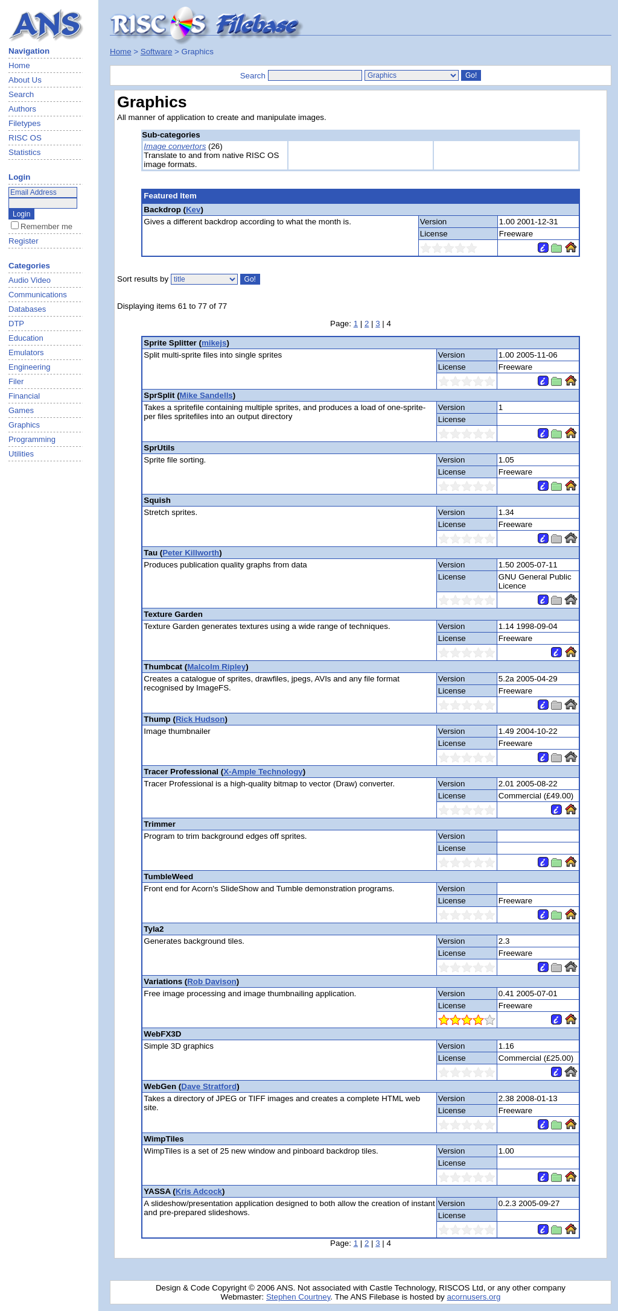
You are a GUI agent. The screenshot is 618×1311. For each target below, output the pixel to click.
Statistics (24, 152)
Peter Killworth (190, 552)
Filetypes (24, 123)
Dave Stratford (209, 1086)
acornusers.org (473, 1296)
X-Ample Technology (263, 771)
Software (157, 51)
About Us (25, 79)
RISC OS (25, 137)
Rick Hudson (200, 719)
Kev (193, 209)
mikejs (214, 342)
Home (19, 65)
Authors (22, 108)
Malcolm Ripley (216, 666)
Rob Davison (211, 981)
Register (23, 240)
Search (21, 94)
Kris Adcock (199, 1191)
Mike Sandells (206, 395)
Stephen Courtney (298, 1296)
